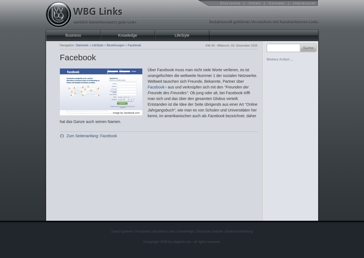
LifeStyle (182, 35)
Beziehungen (115, 45)
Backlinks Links (163, 231)
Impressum (304, 3)
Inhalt (255, 3)
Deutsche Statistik (210, 231)
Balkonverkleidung (239, 231)
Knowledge (127, 35)
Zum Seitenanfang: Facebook (91, 136)
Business (73, 35)
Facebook (156, 87)
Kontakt (277, 3)
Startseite (230, 3)
